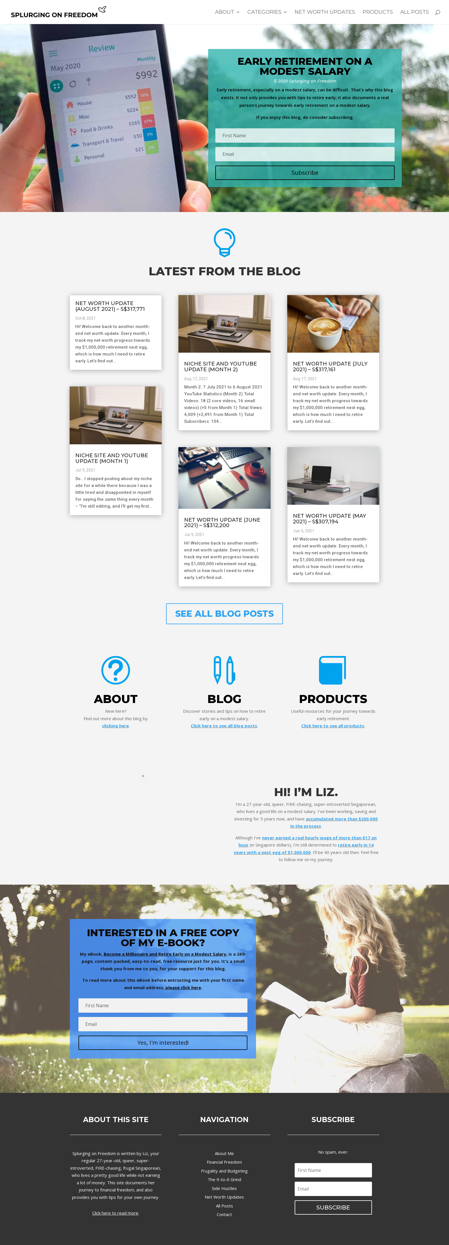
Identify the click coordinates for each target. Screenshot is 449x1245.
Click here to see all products (332, 725)
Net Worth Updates (325, 12)
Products (378, 12)
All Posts (414, 12)
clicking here (115, 725)
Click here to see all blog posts (224, 725)
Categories (264, 12)
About (224, 12)
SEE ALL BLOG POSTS (224, 613)
